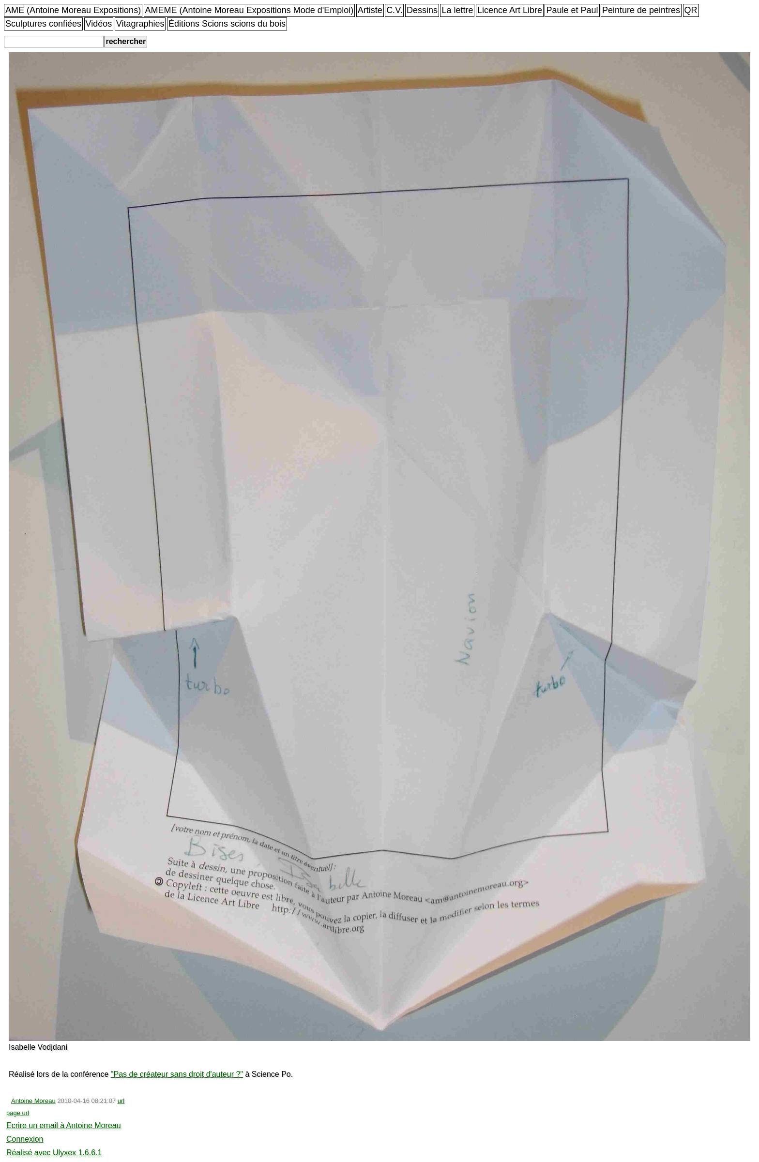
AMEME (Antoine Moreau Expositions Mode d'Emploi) (249, 10)
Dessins (422, 10)
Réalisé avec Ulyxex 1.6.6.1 (54, 1152)
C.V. (394, 10)
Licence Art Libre (509, 10)
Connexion (25, 1139)
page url (17, 1113)
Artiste (370, 10)
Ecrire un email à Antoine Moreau (63, 1125)
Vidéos (99, 24)
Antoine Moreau (33, 1100)
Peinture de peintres (641, 10)
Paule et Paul (572, 10)
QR (691, 10)
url (121, 1100)
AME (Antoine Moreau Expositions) (73, 10)
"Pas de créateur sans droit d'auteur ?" (177, 1074)
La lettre (457, 10)
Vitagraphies (140, 24)
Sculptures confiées (43, 24)
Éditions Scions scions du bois (227, 24)
